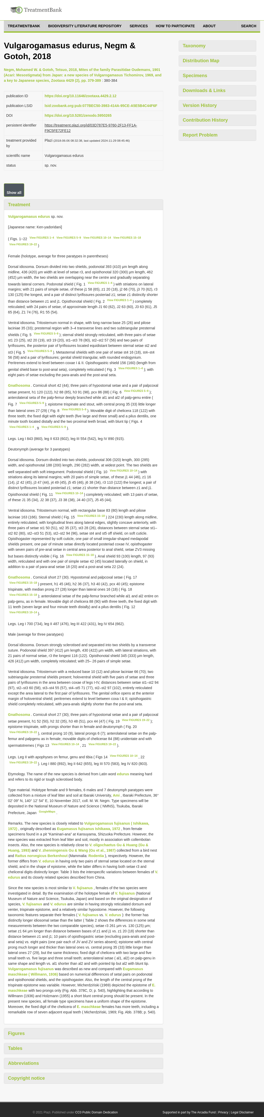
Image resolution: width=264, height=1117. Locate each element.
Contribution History (205, 120)
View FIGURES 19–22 (23, 244)
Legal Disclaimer (242, 1112)
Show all (14, 193)
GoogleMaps (47, 811)
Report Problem (200, 135)
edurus (123, 774)
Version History (200, 105)
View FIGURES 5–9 (68, 237)
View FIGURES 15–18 (127, 237)
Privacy (223, 1112)
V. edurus (46, 861)
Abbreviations (23, 1063)
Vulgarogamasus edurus (29, 216)
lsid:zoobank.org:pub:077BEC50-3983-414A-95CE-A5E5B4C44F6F (101, 106)
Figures (16, 1033)
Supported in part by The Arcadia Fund (189, 1112)
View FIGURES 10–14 (97, 237)
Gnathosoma (19, 385)
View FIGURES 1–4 (42, 237)
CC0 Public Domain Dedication (96, 1112)
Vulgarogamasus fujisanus (31, 969)
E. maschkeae (89, 1007)
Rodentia (96, 856)
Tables (15, 1048)
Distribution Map (201, 60)
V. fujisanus (83, 888)
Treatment (19, 204)
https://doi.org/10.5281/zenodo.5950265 (78, 115)
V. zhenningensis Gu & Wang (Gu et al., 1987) (77, 850)
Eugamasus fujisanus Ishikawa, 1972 (88, 829)
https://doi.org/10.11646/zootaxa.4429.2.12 (81, 96)
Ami (117, 795)
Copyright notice (26, 1078)
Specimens (195, 75)
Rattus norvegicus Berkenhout (41, 856)
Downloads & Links (204, 90)
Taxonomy (194, 45)
